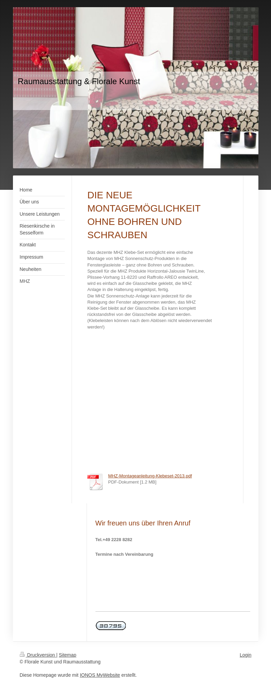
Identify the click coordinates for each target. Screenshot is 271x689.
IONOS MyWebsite (100, 675)
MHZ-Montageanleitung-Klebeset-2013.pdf (150, 475)
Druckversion (38, 655)
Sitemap (67, 655)
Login (245, 655)
